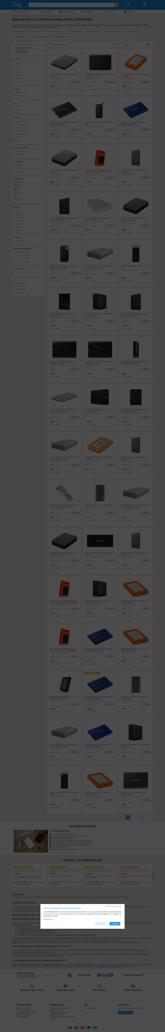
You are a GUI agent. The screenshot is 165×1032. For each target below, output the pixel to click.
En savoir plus (48, 919)
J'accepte (115, 924)
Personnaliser (100, 924)
